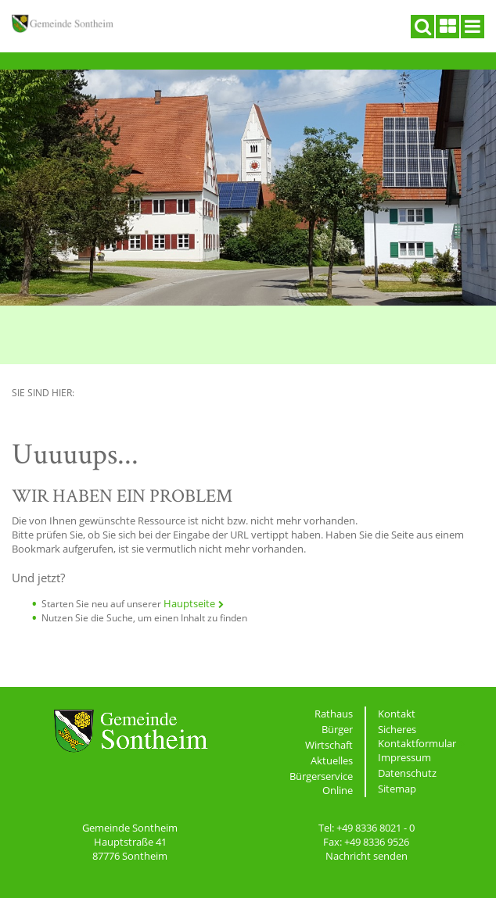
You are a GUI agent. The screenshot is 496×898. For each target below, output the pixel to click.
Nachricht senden (366, 856)
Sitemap (397, 789)
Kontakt (396, 714)
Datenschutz (407, 773)
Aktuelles (332, 760)
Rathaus (333, 714)
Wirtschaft (329, 745)
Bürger (337, 729)
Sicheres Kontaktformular (417, 736)
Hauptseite (189, 603)
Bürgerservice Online (321, 783)
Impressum (404, 757)
